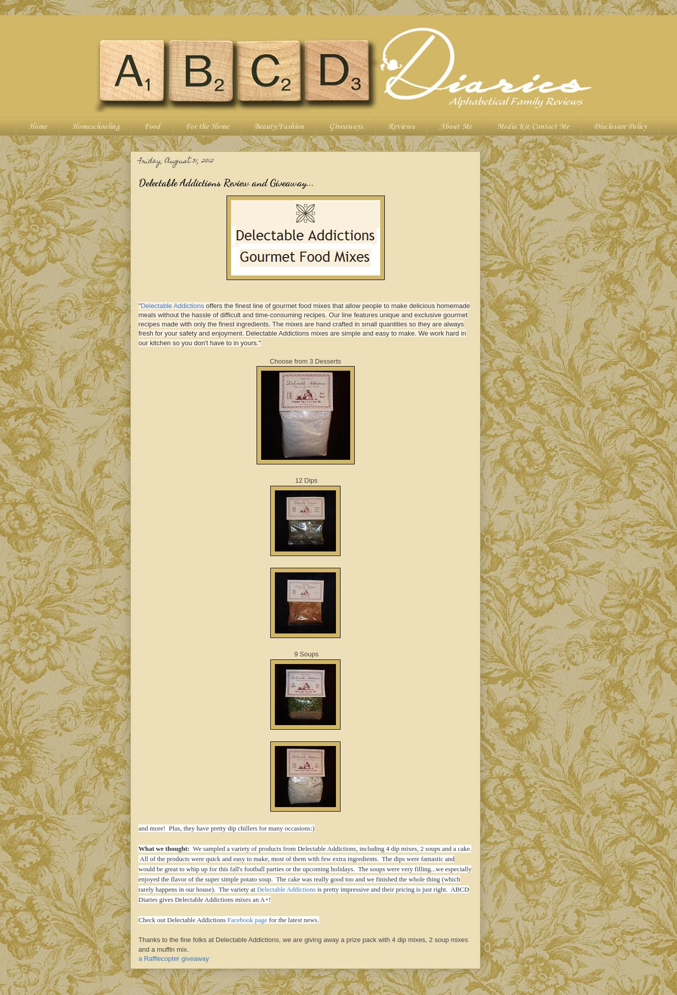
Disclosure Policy (620, 126)
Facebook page (247, 920)
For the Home (207, 126)
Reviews (401, 126)
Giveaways (346, 126)
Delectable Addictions (172, 306)
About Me (456, 126)
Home (38, 126)
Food (152, 126)
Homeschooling (95, 126)
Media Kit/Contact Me (533, 126)
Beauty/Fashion (279, 126)
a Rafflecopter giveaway (173, 958)
